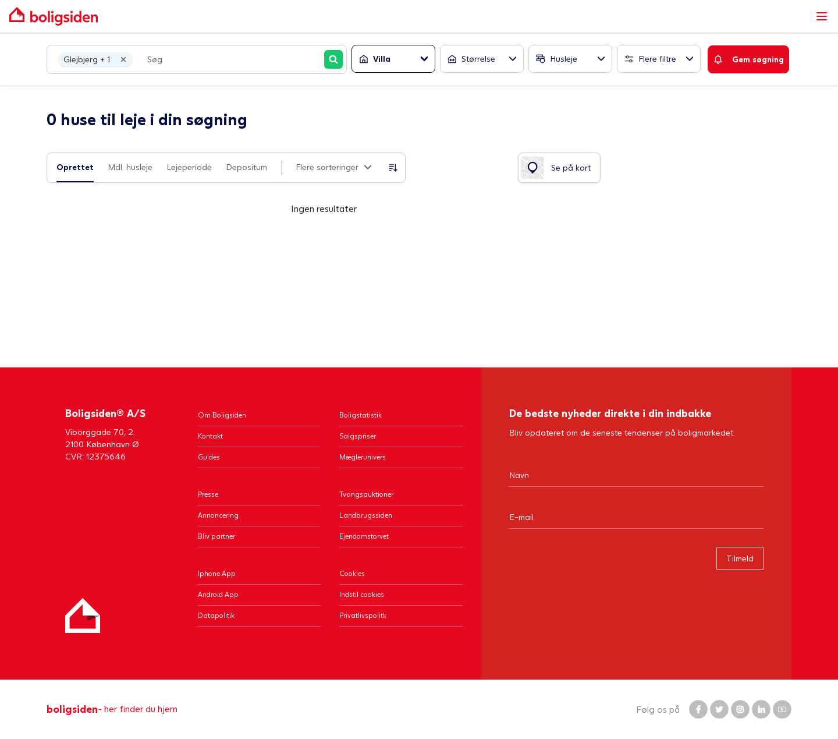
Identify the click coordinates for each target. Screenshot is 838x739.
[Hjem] (82, 615)
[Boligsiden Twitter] (719, 709)
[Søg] (333, 59)
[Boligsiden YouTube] (782, 709)
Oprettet (75, 167)
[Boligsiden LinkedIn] (761, 709)
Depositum (246, 167)
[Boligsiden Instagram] (740, 709)
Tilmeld (740, 558)
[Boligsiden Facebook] (698, 709)
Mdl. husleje (130, 167)
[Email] (636, 516)
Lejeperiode (189, 167)
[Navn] (636, 474)
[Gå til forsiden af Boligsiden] (407, 16)
